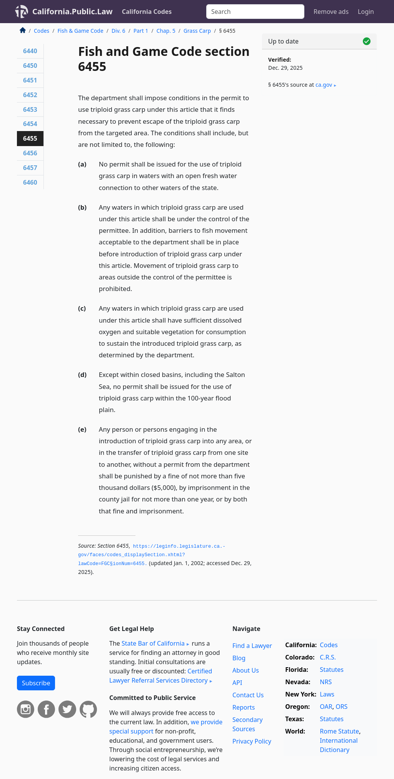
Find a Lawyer (252, 645)
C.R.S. (328, 657)
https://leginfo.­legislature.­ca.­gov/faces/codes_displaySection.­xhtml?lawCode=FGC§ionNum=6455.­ (151, 555)
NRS (326, 682)
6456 (30, 153)
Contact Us (248, 695)
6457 (30, 167)
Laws (327, 694)
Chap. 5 (166, 30)
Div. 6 (118, 30)
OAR (326, 706)
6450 (30, 65)
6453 (30, 109)
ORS (341, 706)
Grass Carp (197, 30)
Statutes (332, 669)
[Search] (255, 11)
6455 (30, 138)
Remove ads (331, 11)
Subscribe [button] (36, 683)
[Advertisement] (319, 155)
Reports (243, 707)
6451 (30, 80)
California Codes (147, 11)
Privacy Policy (251, 741)
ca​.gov (324, 84)
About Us (245, 670)
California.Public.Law (72, 11)
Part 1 (141, 30)
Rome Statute (339, 731)
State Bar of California (153, 643)
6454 (30, 123)
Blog (238, 658)
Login (366, 11)
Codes (41, 30)
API (237, 682)
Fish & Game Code (80, 30)
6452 (30, 95)
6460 (30, 182)
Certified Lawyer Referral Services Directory (160, 676)
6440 (30, 51)
